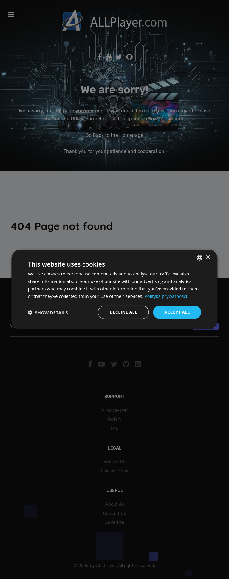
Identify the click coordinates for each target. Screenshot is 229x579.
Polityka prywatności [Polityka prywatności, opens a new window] (165, 296)
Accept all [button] (177, 312)
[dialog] (114, 289)
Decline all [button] (123, 312)
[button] (48, 312)
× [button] (208, 257)
